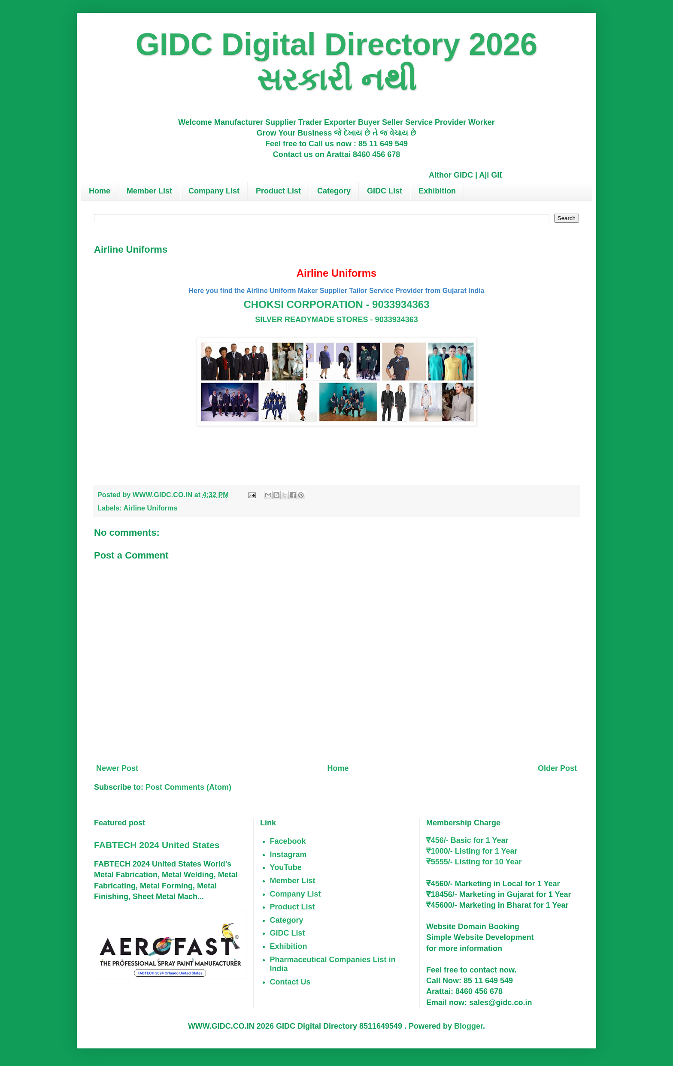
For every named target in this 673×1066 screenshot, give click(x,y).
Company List (213, 191)
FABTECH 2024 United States (156, 845)
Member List (149, 191)
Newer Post (117, 768)
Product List (278, 191)
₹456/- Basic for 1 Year (467, 840)
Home (99, 191)
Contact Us (290, 982)
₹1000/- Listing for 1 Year (472, 851)
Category (334, 191)
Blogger (468, 1026)
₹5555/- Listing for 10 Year (474, 862)
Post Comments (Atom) (188, 787)
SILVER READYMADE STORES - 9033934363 (336, 319)
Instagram (288, 854)
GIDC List (384, 191)
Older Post (557, 768)
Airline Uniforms (151, 508)
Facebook (288, 841)
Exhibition (437, 191)
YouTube (286, 867)
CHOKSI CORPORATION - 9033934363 (336, 304)
